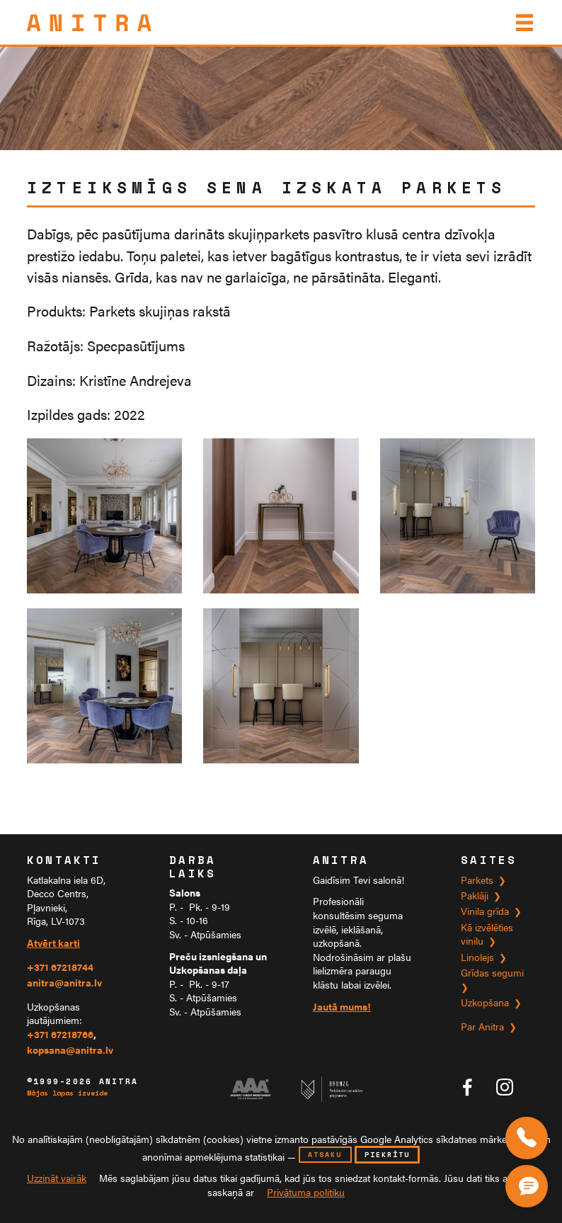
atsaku (325, 1154)
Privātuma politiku (306, 1192)
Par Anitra (482, 1026)
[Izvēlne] (523, 23)
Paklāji (474, 895)
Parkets (477, 880)
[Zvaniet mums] (526, 1138)
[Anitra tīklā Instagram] (504, 1087)
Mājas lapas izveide (67, 1093)
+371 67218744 (60, 967)
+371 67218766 (60, 1034)
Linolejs (477, 957)
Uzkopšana (485, 1002)
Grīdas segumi (492, 972)
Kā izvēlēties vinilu (487, 934)
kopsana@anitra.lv (70, 1050)
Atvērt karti (53, 943)
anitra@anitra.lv (64, 982)
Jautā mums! (342, 1006)
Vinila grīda (485, 911)
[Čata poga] (529, 1183)
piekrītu (387, 1154)
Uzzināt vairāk (56, 1178)
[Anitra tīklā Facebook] (467, 1087)
